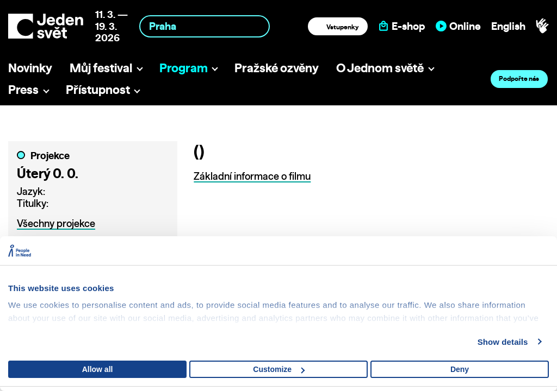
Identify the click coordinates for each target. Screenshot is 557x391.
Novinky (30, 67)
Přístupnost (98, 89)
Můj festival (101, 67)
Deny (459, 369)
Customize (279, 369)
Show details (503, 341)
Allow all (97, 369)
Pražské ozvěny (276, 67)
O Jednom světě (380, 67)
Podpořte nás (519, 78)
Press (23, 89)
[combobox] (204, 26)
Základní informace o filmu (252, 176)
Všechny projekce (56, 223)
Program (183, 67)
